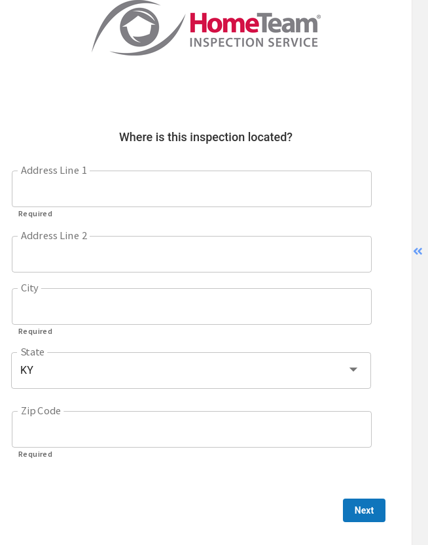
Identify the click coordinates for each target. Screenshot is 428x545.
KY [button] (26, 370)
